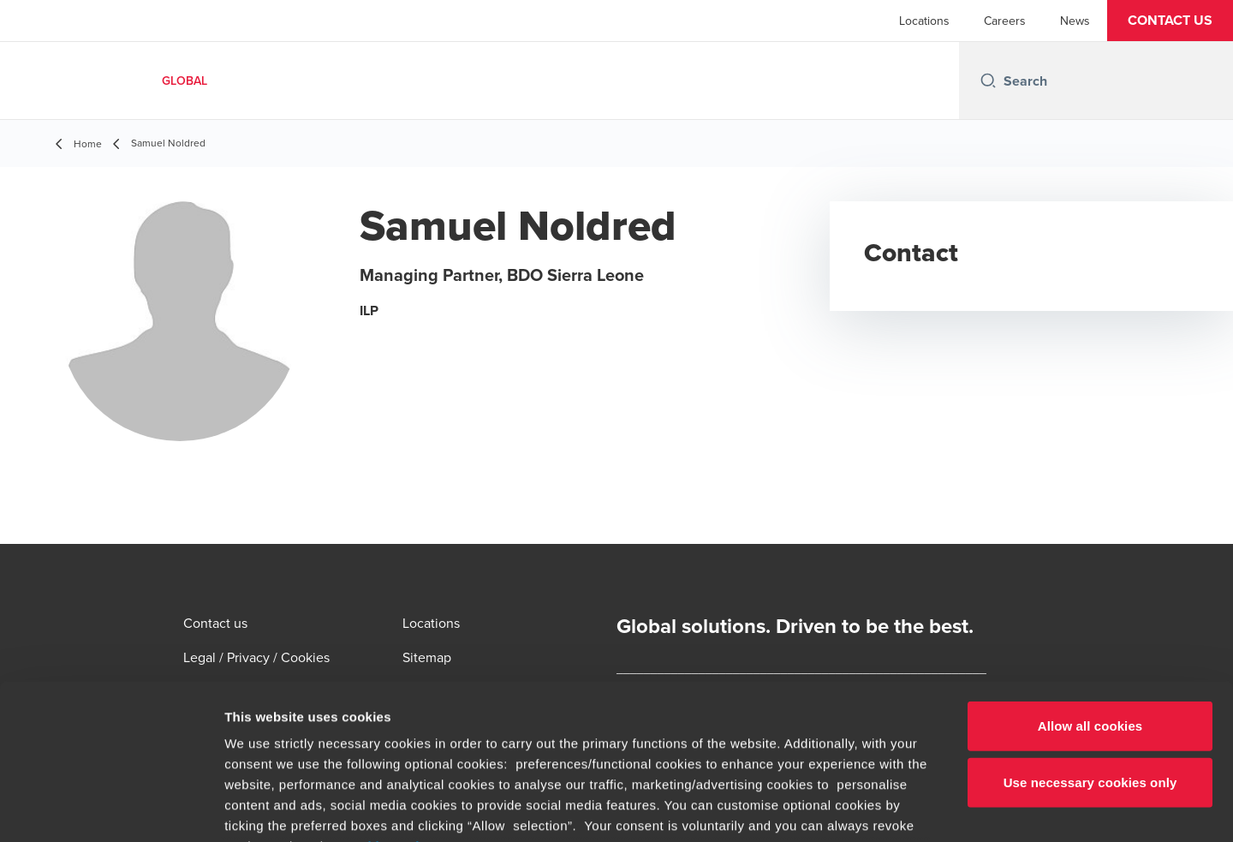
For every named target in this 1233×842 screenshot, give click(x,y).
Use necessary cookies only (1090, 636)
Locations (924, 20)
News (1075, 20)
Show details (898, 808)
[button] (1170, 20)
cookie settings (393, 700)
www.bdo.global (570, 741)
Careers (1005, 20)
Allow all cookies (1090, 580)
